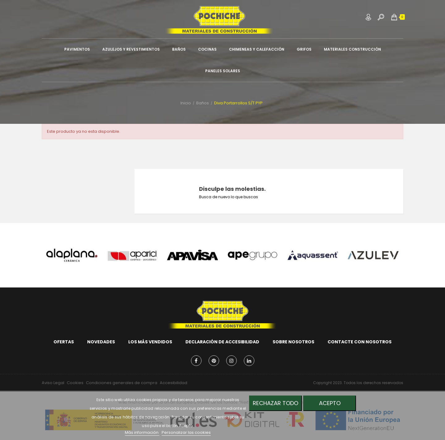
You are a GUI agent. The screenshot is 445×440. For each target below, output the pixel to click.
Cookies (75, 383)
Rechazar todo (275, 403)
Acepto (330, 403)
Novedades (101, 342)
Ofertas (63, 342)
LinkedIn (249, 360)
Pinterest (214, 360)
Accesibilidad (173, 383)
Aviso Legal (53, 383)
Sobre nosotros (293, 342)
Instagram (231, 360)
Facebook (196, 360)
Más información (142, 432)
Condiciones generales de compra (121, 383)
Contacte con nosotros (360, 342)
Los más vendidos (150, 342)
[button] (394, 17)
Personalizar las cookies (186, 432)
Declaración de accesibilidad (222, 342)
